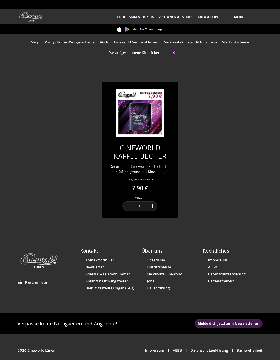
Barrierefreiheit (249, 350)
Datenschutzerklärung (209, 350)
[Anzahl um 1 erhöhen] (152, 206)
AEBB (177, 350)
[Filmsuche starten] (258, 16)
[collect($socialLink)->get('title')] (8, 4)
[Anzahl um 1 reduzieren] (127, 206)
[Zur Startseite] (48, 16)
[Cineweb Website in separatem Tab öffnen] (33, 288)
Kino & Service (213, 17)
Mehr (241, 17)
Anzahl (140, 198)
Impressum (154, 350)
